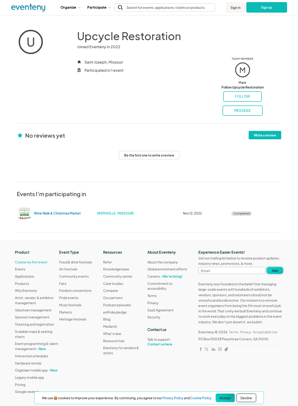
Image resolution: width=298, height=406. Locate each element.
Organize (70, 7)
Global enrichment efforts (167, 269)
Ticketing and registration (34, 324)
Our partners (113, 298)
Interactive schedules (31, 356)
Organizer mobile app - (36, 370)
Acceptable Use (265, 332)
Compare (110, 290)
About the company (162, 262)
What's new (112, 333)
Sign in (235, 7)
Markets (65, 312)
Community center (117, 276)
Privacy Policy (173, 398)
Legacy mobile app (29, 377)
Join (275, 270)
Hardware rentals (28, 363)
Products (22, 283)
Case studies (113, 283)
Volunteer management (33, 310)
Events (20, 269)
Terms (152, 295)
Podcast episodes (117, 305)
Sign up (266, 7)
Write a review (265, 135)
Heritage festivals (72, 319)
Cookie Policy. (201, 398)
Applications (24, 276)
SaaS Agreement (160, 310)
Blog (106, 319)
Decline (246, 398)
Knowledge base (116, 269)
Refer (107, 262)
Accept (225, 398)
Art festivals (68, 269)
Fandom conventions (75, 290)
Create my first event (31, 262)
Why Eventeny (26, 290)
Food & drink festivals (75, 262)
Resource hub (113, 341)
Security (153, 317)
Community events (74, 276)
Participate (99, 7)
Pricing (20, 384)
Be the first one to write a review (149, 155)
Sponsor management (32, 317)
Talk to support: (169, 342)
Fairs (62, 283)
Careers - (165, 276)
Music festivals (70, 305)
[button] (70, 7)
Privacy (153, 303)
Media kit (110, 326)
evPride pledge (115, 312)
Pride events (68, 298)
